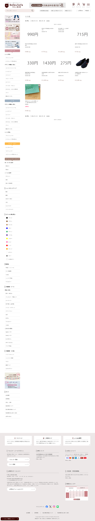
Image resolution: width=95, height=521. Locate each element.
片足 (7, 202)
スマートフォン (9, 311)
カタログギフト (9, 368)
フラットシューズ (9, 57)
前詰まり (7, 166)
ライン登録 (12, 464)
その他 (7, 274)
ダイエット (8, 176)
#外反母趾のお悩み (44, 10)
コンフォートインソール (11, 68)
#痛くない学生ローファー (56, 10)
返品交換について (9, 405)
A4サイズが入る (9, 342)
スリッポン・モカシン (10, 85)
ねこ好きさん (8, 338)
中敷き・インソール (10, 267)
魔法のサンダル (9, 96)
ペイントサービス (9, 209)
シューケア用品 (9, 278)
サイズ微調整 (8, 271)
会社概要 (7, 395)
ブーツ (7, 92)
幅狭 (7, 195)
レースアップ (8, 71)
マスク (7, 361)
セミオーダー (8, 205)
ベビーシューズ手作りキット (12, 154)
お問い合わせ (8, 416)
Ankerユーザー (9, 335)
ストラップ (8, 75)
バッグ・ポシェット (10, 354)
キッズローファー (9, 147)
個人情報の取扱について (11, 409)
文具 (7, 314)
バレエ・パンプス (9, 78)
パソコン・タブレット (10, 307)
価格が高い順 (42, 20)
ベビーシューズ (9, 151)
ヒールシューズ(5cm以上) (11, 61)
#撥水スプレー (68, 10)
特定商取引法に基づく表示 (11, 412)
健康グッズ (8, 365)
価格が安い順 (34, 20)
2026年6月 (71, 488)
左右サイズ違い (9, 198)
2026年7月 (82, 487)
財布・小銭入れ (9, 293)
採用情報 (7, 398)
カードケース (8, 300)
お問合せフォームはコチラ (16, 489)
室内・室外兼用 (9, 183)
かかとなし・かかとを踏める (12, 89)
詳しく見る (39, 459)
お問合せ (80, 10)
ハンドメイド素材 (9, 358)
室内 (7, 179)
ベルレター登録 (13, 459)
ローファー (8, 82)
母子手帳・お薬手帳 (10, 304)
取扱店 (87, 10)
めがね (7, 318)
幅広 (7, 191)
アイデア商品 (8, 346)
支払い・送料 (8, 402)
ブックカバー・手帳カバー (11, 297)
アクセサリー (8, 281)
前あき (7, 169)
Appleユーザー (9, 331)
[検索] (33, 10)
